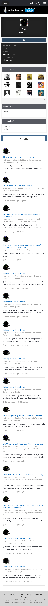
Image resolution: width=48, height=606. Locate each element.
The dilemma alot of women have (17, 185)
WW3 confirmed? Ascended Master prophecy (23, 443)
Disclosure (38, 594)
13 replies (22, 231)
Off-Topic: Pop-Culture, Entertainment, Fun (22, 542)
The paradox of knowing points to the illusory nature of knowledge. (23, 506)
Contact (24, 597)
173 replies (22, 288)
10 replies (22, 260)
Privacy (28, 594)
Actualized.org (9, 594)
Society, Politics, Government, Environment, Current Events (23, 220)
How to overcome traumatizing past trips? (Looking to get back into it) (22, 246)
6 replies (21, 461)
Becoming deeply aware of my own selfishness (24, 415)
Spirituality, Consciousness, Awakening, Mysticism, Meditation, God (22, 161)
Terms (20, 594)
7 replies (21, 201)
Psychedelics (32, 250)
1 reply (21, 525)
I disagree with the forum (14, 273)
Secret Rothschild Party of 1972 (17, 538)
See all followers (39, 100)
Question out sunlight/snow (18, 157)
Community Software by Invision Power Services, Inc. (24, 602)
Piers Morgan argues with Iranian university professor (22, 215)
